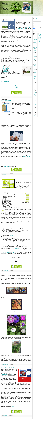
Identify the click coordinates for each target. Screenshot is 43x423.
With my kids (35, 84)
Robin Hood (4, 67)
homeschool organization (26, 156)
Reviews (6, 14)
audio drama (12, 374)
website (17, 400)
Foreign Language (35, 51)
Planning (3, 174)
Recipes (34, 79)
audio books (4, 368)
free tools (11, 235)
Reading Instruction (35, 78)
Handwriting (35, 56)
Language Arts (35, 62)
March (35, 108)
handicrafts (35, 55)
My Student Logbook (14, 164)
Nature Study (35, 72)
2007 (34, 115)
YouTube (16, 87)
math (34, 68)
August (35, 104)
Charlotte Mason (35, 39)
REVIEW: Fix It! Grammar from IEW (35, 95)
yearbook (35, 85)
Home (2, 14)
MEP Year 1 (35, 69)
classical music (35, 40)
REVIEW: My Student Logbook (6, 100)
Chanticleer (4, 70)
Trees (34, 83)
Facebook (19, 164)
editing (28, 59)
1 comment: (7, 270)
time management (17, 248)
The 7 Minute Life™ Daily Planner (7, 252)
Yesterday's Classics (39, 41)
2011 (34, 112)
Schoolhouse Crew (21, 408)
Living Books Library (40, 38)
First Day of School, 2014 (35, 100)
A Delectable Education (40, 34)
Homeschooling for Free (40, 37)
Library (34, 65)
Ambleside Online (40, 35)
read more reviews (6, 89)
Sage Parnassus (40, 39)
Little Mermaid (5, 69)
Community (35, 42)
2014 (34, 90)
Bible (34, 37)
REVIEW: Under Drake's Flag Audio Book (8, 367)
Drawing (34, 48)
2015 (34, 89)
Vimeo (16, 88)
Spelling (34, 82)
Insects (34, 60)
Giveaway (35, 54)
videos (5, 234)
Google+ (16, 86)
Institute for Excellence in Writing (22, 28)
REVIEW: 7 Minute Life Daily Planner (7, 177)
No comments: (7, 415)
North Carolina (35, 73)
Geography (35, 53)
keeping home (35, 61)
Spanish (34, 81)
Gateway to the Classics (40, 36)
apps (34, 34)
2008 (34, 114)
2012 (34, 111)
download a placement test (5, 81)
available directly (14, 252)
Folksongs (35, 50)
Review (5, 174)
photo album (35, 76)
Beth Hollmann (36, 17)
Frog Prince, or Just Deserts (6, 68)
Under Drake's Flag (3, 400)
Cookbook (35, 44)
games (34, 52)
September (35, 93)
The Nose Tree (5, 66)
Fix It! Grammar (28, 27)
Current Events (35, 47)
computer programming (35, 43)
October (35, 92)
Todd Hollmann (36, 18)
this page (10, 124)
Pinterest (16, 85)
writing (17, 62)
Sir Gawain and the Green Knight (7, 71)
